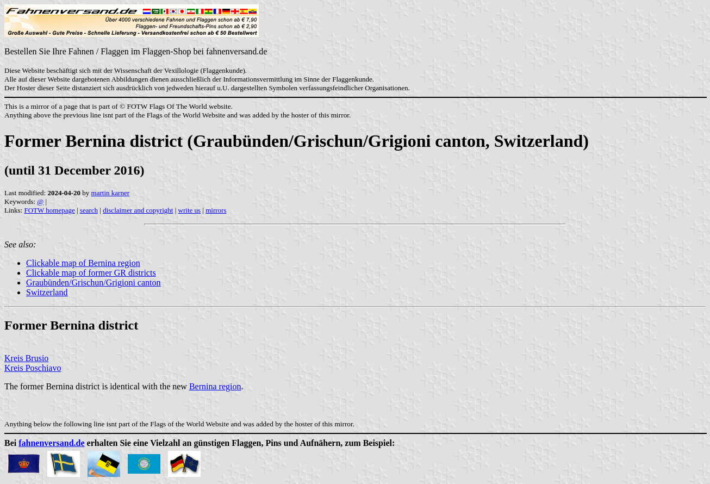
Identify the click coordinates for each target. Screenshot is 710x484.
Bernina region (215, 386)
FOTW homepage (49, 210)
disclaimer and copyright (138, 210)
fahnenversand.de (51, 443)
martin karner (110, 193)
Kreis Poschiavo (32, 368)
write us (189, 210)
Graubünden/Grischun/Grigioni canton (93, 282)
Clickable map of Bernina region (83, 263)
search (89, 210)
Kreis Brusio (26, 358)
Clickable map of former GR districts (91, 272)
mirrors (215, 210)
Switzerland (46, 292)
